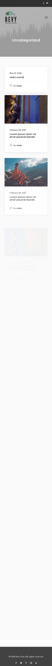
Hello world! (17, 77)
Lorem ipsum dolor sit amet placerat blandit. (23, 135)
